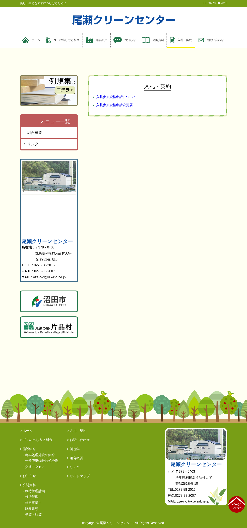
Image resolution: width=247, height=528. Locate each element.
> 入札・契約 (76, 430)
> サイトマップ (78, 476)
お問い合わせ (211, 40)
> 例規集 (73, 449)
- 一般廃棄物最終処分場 (40, 461)
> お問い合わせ (78, 440)
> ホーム (26, 430)
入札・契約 (181, 40)
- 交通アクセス (34, 467)
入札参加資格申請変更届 (114, 105)
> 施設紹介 (28, 449)
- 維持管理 (31, 497)
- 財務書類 (31, 509)
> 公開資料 (28, 485)
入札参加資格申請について (116, 97)
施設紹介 (96, 40)
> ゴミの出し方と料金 (36, 440)
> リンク (73, 467)
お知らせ (124, 40)
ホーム (31, 40)
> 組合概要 (75, 458)
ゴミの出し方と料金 (62, 40)
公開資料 (153, 40)
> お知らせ (28, 476)
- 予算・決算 (32, 515)
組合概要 (34, 133)
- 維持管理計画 (34, 491)
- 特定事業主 (32, 503)
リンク (32, 144)
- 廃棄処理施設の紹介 (39, 455)
